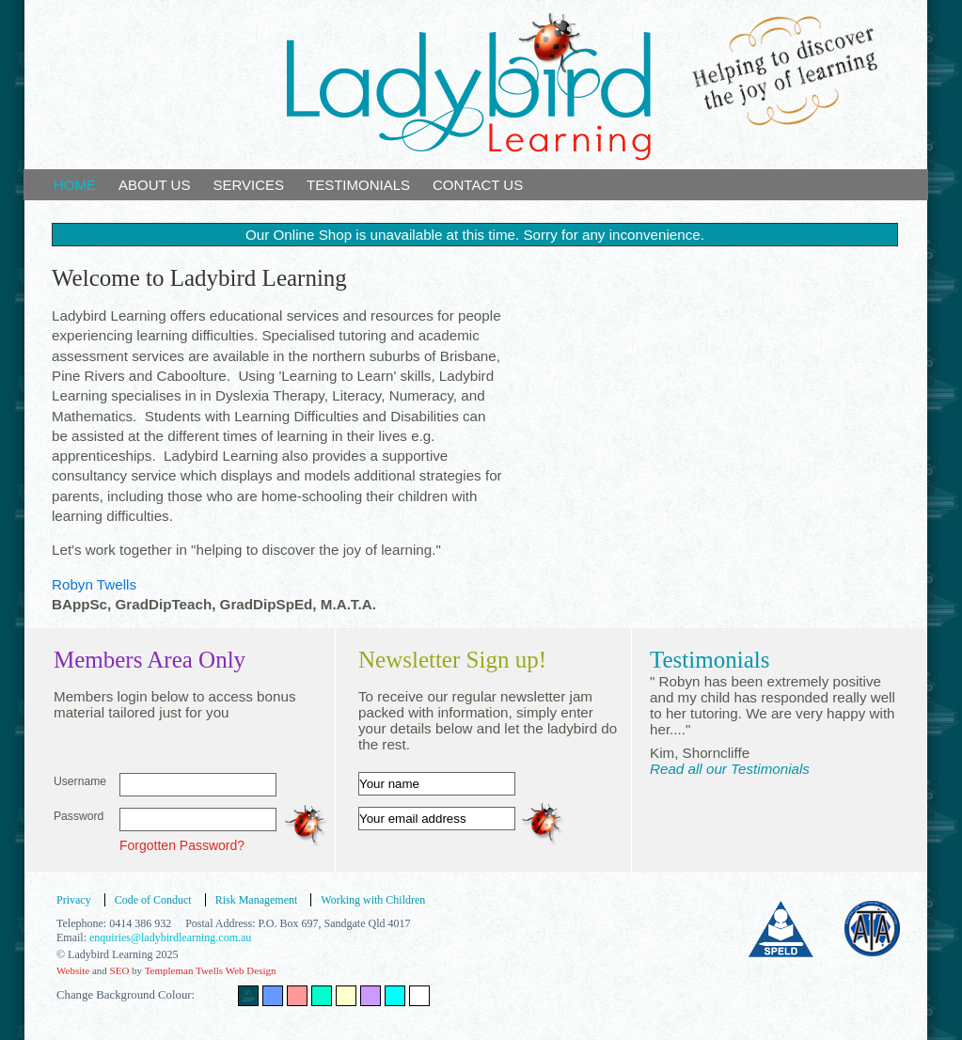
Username (80, 781)
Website (72, 970)
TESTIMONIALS (358, 185)
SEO (120, 970)
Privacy (73, 899)
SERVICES (248, 185)
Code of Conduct (153, 899)
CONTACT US (478, 185)
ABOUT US (154, 185)
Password (78, 816)
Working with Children (373, 899)
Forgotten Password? (181, 845)
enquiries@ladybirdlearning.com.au (170, 937)
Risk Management (256, 899)
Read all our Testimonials (730, 769)
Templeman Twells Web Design (210, 970)
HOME (75, 185)
